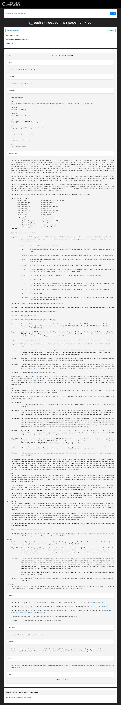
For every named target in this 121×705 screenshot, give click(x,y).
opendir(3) (23, 612)
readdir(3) (32, 612)
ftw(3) (34, 635)
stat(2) (46, 227)
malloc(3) (102, 602)
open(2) (93, 602)
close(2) (104, 606)
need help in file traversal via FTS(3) (18, 697)
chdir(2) (94, 606)
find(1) (13, 635)
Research (111, 30)
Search (113, 13)
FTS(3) (9, 55)
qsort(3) (41, 635)
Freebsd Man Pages (13, 30)
